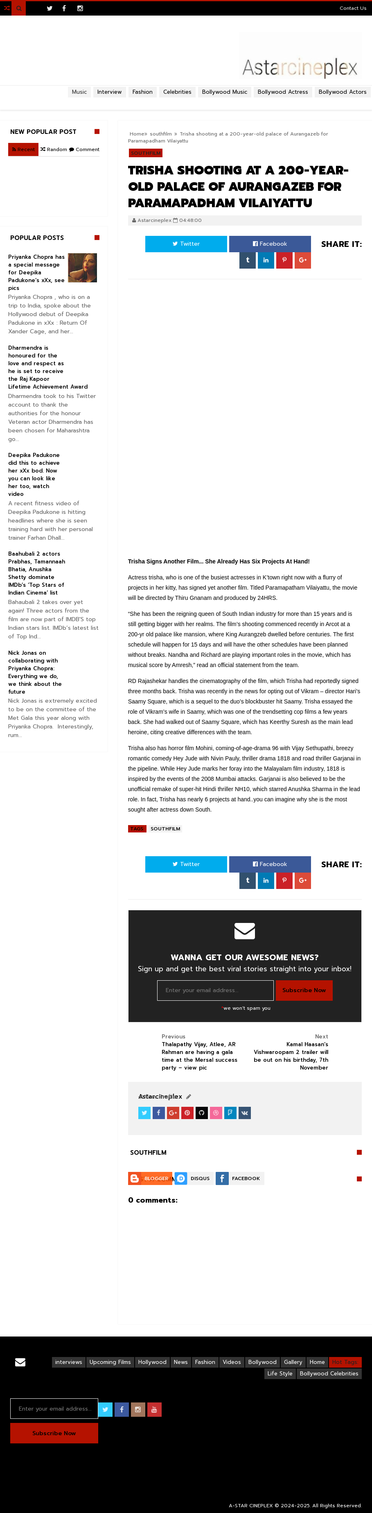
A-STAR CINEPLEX (251, 1505)
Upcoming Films (110, 1362)
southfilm (165, 828)
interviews (68, 1362)
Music (79, 92)
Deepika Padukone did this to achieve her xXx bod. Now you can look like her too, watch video (34, 474)
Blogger (156, 1178)
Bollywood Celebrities (329, 1373)
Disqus (200, 1178)
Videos (232, 1362)
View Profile (157, 1097)
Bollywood (262, 1362)
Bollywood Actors (343, 92)
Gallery (293, 1362)
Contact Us (353, 8)
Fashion (205, 1362)
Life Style (280, 1373)
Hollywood (152, 1362)
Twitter (186, 244)
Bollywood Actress (283, 92)
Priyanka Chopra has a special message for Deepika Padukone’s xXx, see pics (36, 272)
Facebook (270, 244)
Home (317, 1362)
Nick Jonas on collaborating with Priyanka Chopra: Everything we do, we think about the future (35, 672)
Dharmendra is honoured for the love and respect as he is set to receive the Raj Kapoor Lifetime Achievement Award (48, 367)
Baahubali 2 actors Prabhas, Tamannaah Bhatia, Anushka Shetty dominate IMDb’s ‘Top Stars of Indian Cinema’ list (36, 573)
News (181, 1362)
